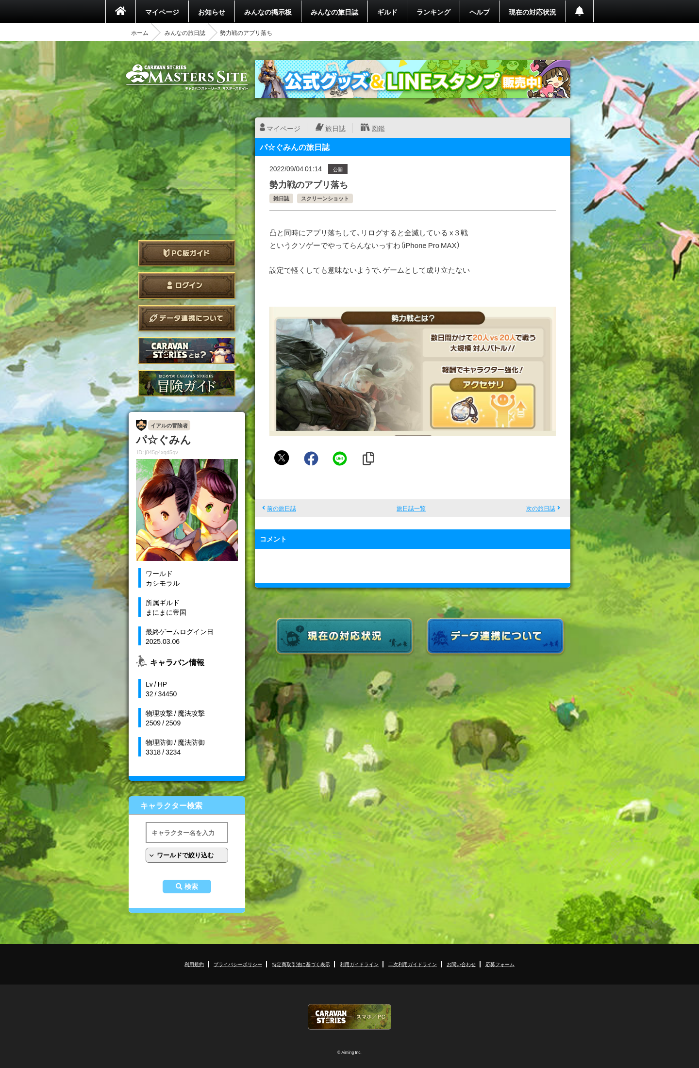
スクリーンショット (325, 198)
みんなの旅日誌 (334, 11)
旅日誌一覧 (411, 508)
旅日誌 (335, 128)
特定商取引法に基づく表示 (301, 964)
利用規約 (194, 964)
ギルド (387, 11)
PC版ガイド (186, 253)
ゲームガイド (186, 383)
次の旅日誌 (540, 508)
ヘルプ (479, 11)
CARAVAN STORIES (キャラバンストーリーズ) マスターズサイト (187, 77)
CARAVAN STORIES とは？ (186, 350)
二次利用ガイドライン (412, 964)
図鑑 (378, 128)
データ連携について (186, 318)
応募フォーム (500, 964)
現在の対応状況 (532, 11)
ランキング (433, 11)
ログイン (186, 285)
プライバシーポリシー (238, 964)
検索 (191, 886)
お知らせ (211, 11)
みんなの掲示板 (268, 11)
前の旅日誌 (281, 508)
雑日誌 (281, 198)
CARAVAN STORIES (349, 1017)
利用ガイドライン (359, 964)
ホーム (140, 32)
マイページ (162, 11)
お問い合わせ (461, 964)
